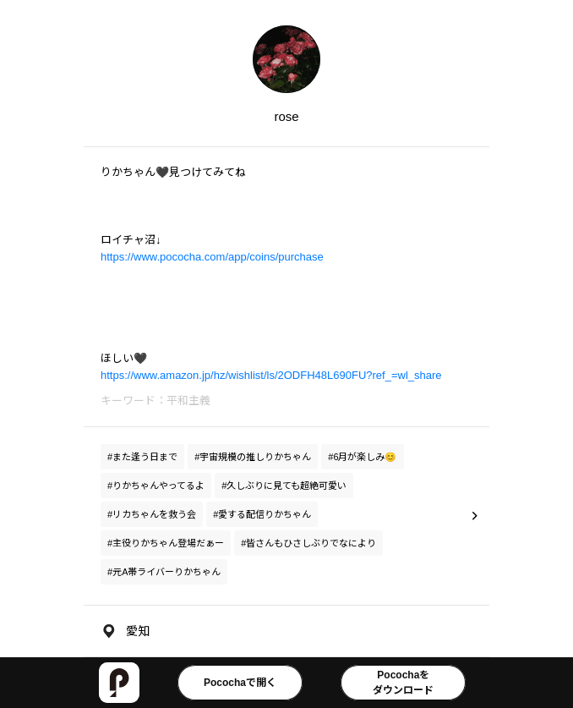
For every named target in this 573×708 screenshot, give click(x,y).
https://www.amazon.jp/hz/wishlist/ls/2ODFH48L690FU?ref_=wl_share (271, 375)
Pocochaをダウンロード (403, 682)
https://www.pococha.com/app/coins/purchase (212, 256)
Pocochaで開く (240, 683)
